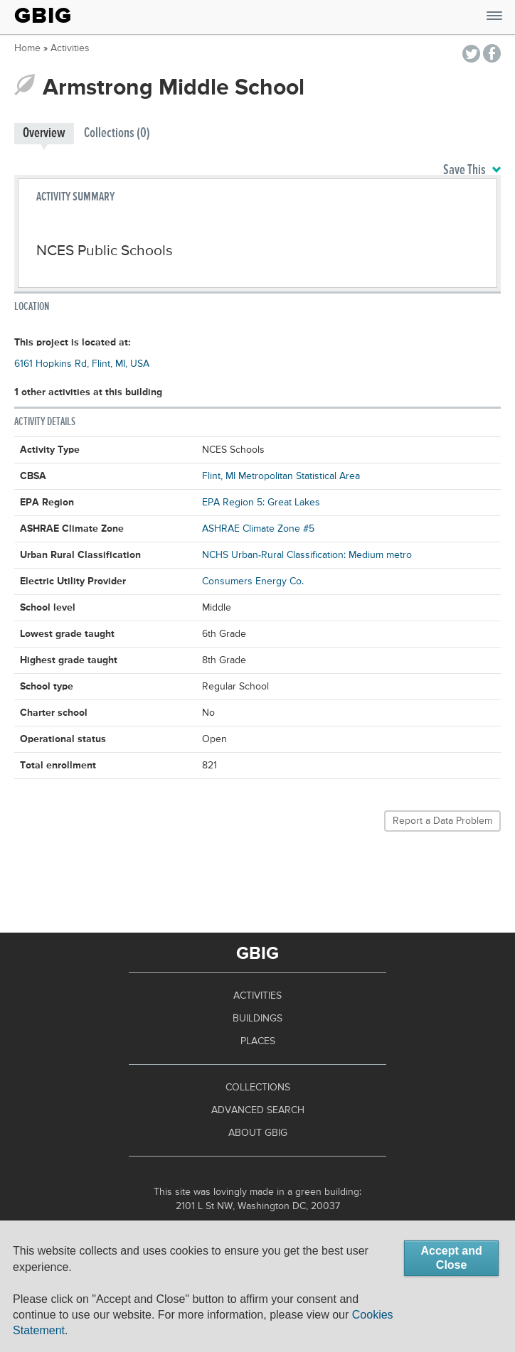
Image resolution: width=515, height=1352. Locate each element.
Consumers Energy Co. (253, 581)
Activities (70, 48)
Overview (44, 133)
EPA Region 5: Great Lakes (261, 503)
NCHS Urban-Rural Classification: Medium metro (307, 555)
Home (27, 48)
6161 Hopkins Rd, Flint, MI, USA (81, 364)
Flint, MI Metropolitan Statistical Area (281, 476)
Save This (472, 170)
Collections (257, 1088)
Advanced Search (257, 1110)
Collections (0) (117, 133)
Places (257, 1041)
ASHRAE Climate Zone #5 (258, 529)
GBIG (43, 15)
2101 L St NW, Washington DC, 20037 (258, 1206)
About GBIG (257, 1133)
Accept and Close (451, 1258)
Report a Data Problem (442, 821)
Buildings (257, 1019)
